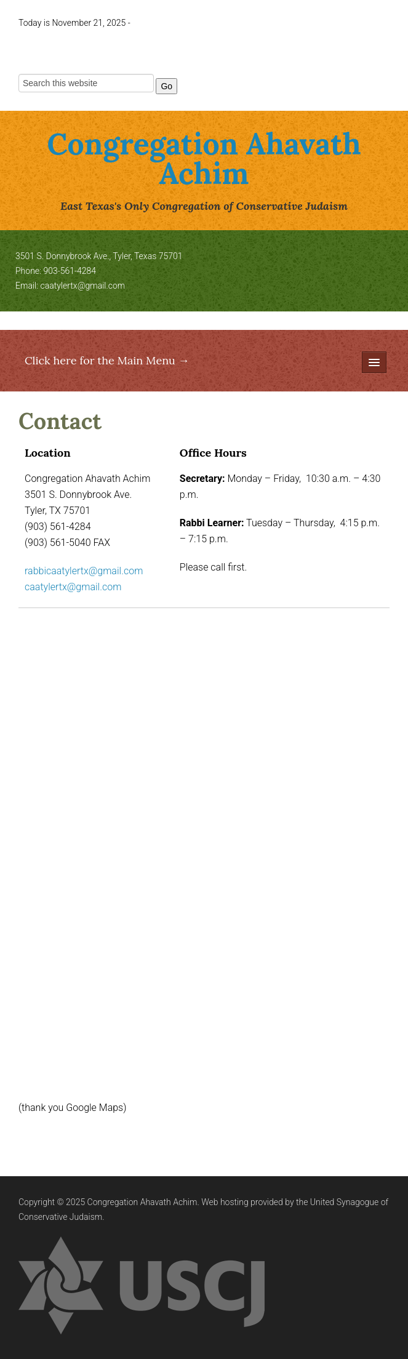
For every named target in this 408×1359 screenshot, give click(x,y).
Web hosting (224, 1202)
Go (166, 86)
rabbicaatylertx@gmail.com (84, 571)
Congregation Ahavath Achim (204, 158)
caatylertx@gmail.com (83, 286)
